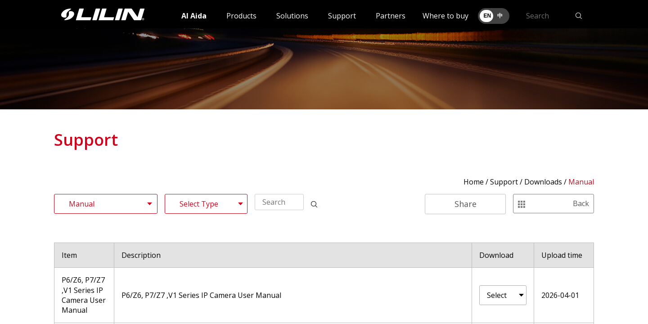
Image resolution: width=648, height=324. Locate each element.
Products (241, 16)
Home (474, 182)
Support (342, 16)
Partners (390, 16)
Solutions (292, 16)
